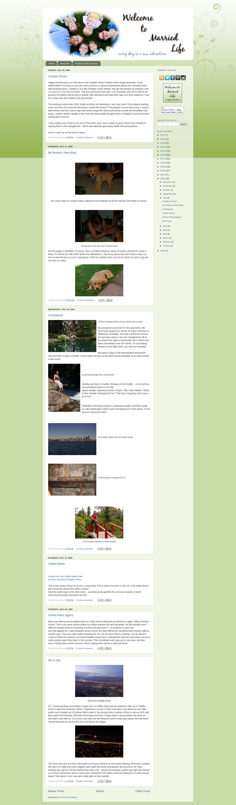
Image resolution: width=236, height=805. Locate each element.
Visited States (56, 563)
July (165, 199)
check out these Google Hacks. (66, 579)
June (165, 227)
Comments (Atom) (69, 797)
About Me (65, 63)
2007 (162, 176)
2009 (162, 168)
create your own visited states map (65, 576)
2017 (162, 136)
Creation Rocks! (57, 76)
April (165, 235)
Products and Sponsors (86, 63)
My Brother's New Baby (62, 152)
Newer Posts (56, 791)
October (167, 191)
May (165, 231)
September (168, 195)
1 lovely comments (84, 137)
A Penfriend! (55, 315)
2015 (162, 144)
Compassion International (60, 92)
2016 (162, 140)
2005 (162, 252)
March (166, 239)
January (167, 247)
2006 (162, 180)
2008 (162, 172)
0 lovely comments (85, 300)
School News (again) (60, 615)
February (167, 243)
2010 (162, 164)
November (168, 187)
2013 (162, 152)
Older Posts (142, 791)
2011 (162, 160)
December (168, 183)
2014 (162, 148)
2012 (162, 156)
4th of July (54, 660)
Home (52, 63)
